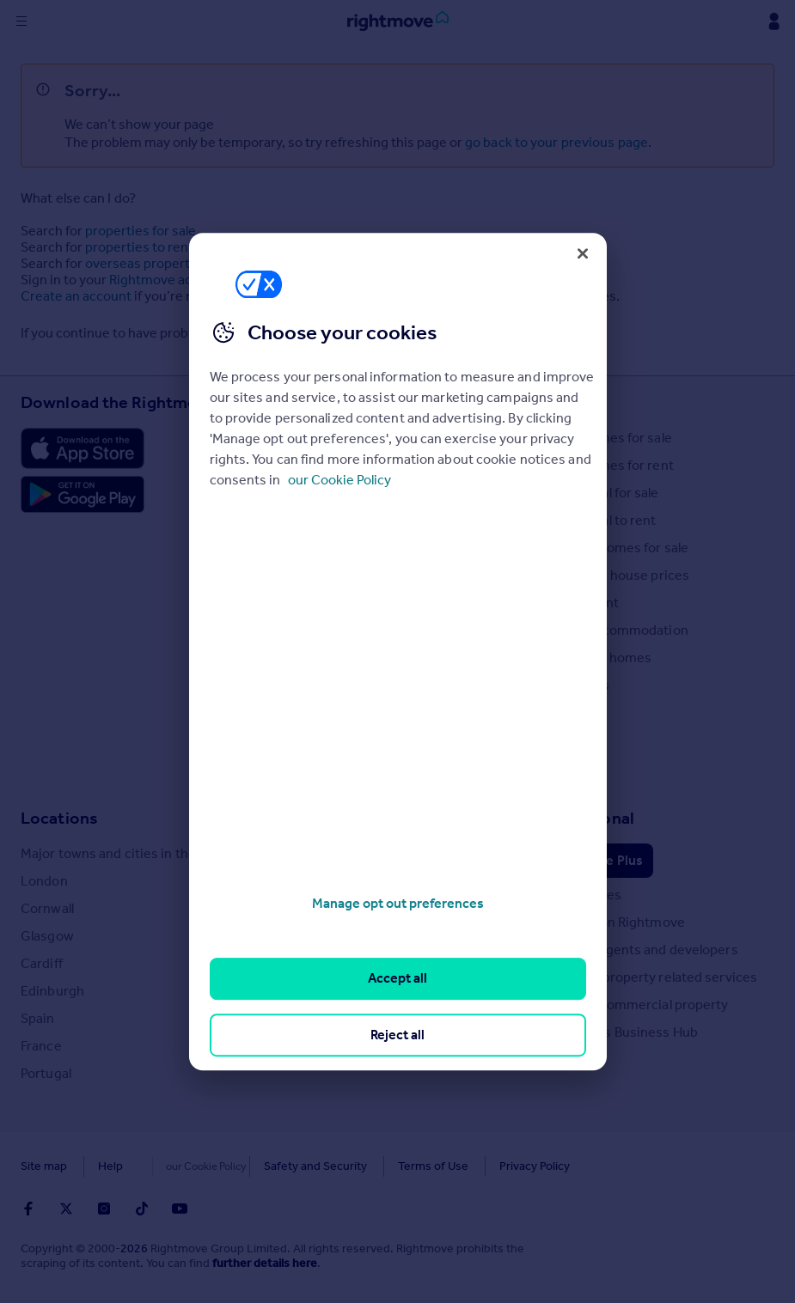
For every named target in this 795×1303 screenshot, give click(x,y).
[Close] (583, 253)
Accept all (397, 979)
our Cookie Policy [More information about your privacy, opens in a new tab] (339, 480)
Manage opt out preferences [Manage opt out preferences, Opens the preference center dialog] (398, 903)
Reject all (397, 1034)
